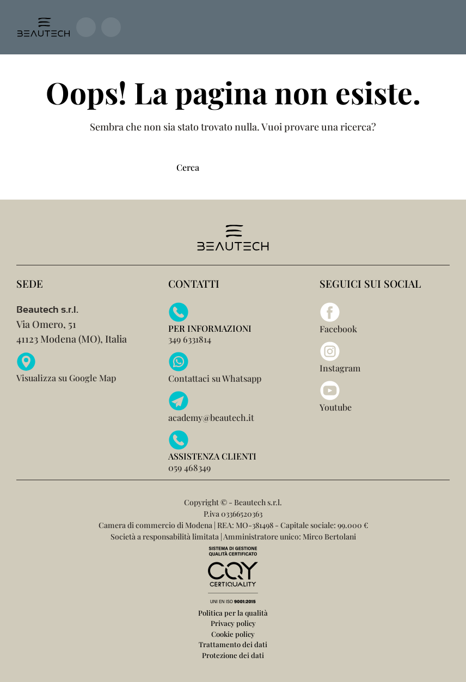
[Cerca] (233, 167)
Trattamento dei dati (233, 644)
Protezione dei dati (233, 655)
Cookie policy (233, 633)
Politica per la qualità (233, 612)
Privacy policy (233, 623)
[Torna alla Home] (43, 27)
